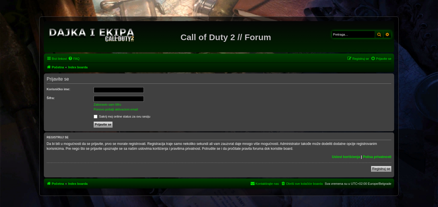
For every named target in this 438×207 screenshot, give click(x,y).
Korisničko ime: (58, 89)
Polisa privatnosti (377, 157)
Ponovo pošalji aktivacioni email (116, 109)
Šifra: (51, 98)
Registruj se (381, 169)
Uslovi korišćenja (346, 157)
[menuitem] (73, 58)
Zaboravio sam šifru (107, 104)
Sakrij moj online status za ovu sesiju (122, 116)
